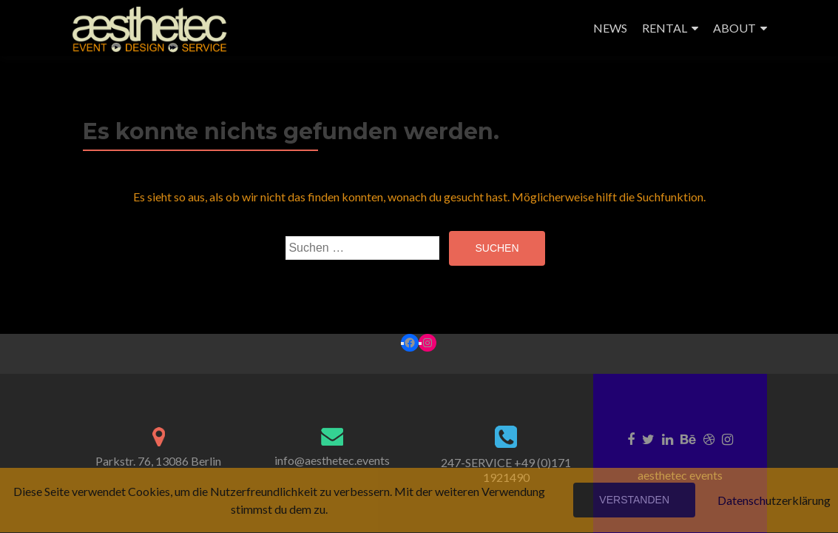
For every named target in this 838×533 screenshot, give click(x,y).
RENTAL (664, 28)
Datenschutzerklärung (774, 500)
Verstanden (634, 500)
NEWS (610, 28)
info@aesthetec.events (332, 460)
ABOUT (734, 28)
